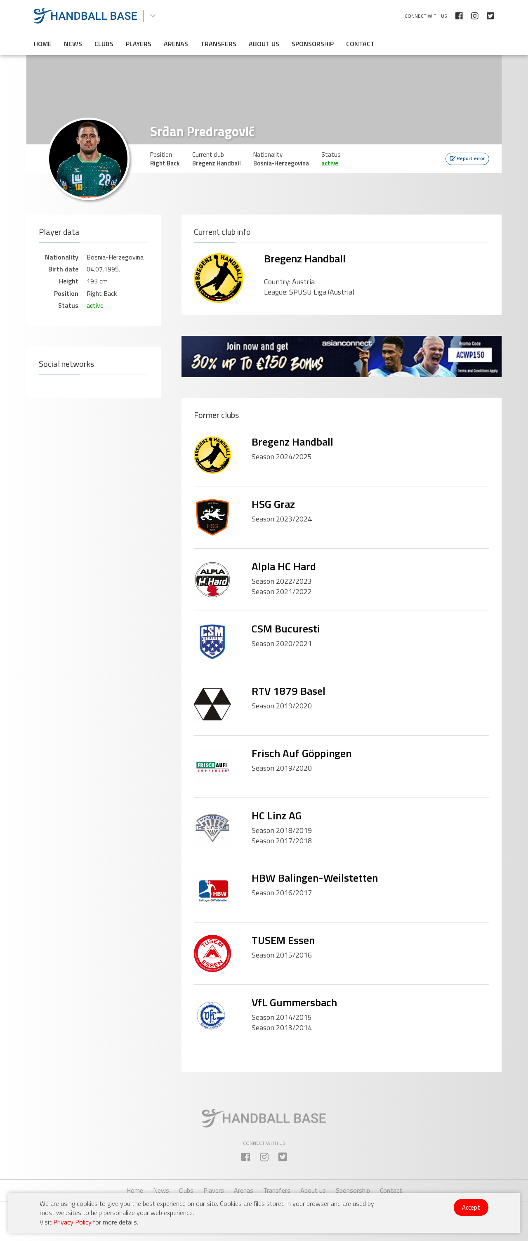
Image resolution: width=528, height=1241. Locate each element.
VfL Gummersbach (294, 1002)
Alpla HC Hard (284, 566)
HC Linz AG (277, 815)
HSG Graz (273, 504)
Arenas (176, 43)
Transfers (218, 43)
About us (264, 43)
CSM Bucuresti (286, 628)
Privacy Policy (72, 1222)
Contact (360, 43)
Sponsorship (313, 43)
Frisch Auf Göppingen (301, 753)
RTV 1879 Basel (288, 691)
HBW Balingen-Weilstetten (315, 878)
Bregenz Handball (305, 258)
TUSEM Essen (283, 940)
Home (43, 43)
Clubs (103, 43)
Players (138, 43)
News (73, 43)
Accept (471, 1207)
